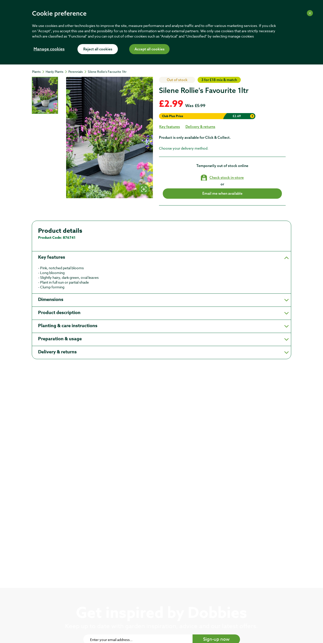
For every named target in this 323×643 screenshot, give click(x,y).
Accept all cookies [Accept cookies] (149, 49)
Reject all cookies (97, 49)
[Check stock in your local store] (222, 178)
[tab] (45, 95)
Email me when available (222, 193)
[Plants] (38, 71)
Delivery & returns (200, 126)
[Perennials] (78, 71)
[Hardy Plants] (56, 71)
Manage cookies (49, 49)
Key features (169, 126)
